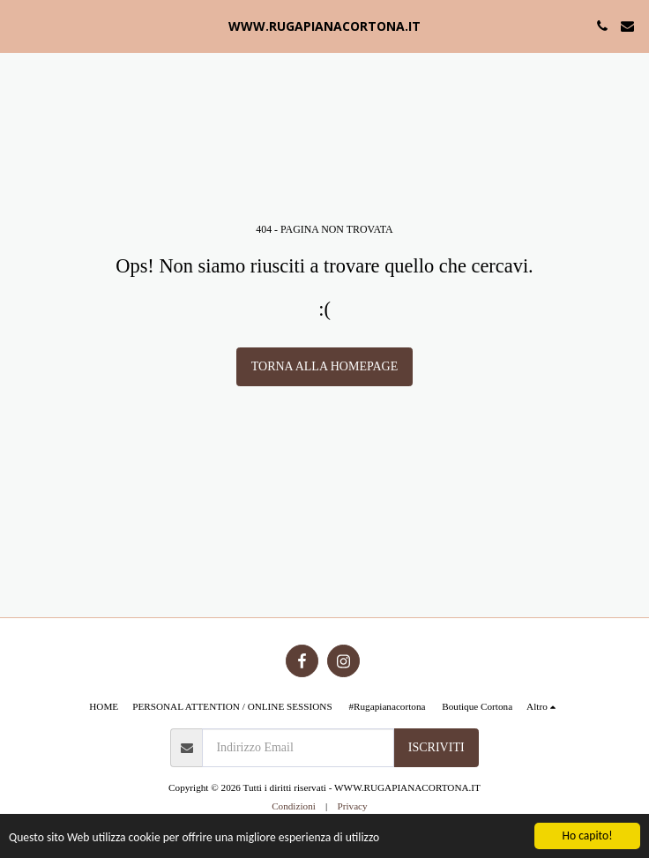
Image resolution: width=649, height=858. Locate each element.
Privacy (352, 806)
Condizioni (294, 806)
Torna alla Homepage (324, 366)
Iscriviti (436, 747)
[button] (19, 25)
